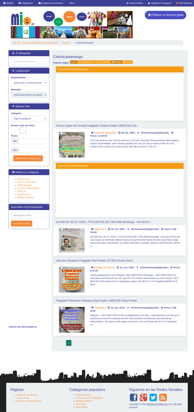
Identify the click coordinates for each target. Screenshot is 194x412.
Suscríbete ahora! (21, 223)
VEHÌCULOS (23, 194)
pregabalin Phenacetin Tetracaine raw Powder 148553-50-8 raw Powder (96, 300)
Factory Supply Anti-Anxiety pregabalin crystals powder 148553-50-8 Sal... (97, 125)
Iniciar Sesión (135, 3)
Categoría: (16, 113)
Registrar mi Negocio (159, 3)
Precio (14, 136)
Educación (99, 229)
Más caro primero (103, 62)
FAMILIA (21, 191)
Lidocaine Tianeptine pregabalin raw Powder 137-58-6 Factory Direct (94, 260)
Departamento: (18, 77)
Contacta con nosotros (50, 3)
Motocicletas (82, 407)
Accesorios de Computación (89, 398)
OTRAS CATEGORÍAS (28, 188)
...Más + (71, 3)
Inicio (8, 2)
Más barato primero (86, 62)
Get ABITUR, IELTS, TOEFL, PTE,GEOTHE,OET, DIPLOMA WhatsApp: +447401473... (104, 222)
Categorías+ (25, 3)
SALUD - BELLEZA (26, 182)
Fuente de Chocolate (105, 132)
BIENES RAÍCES (25, 197)
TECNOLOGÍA (24, 185)
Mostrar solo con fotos (22, 129)
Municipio (16, 89)
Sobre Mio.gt (22, 398)
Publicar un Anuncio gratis (166, 14)
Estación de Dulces (104, 267)
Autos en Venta (83, 395)
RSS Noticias (184, 3)
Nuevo (73, 62)
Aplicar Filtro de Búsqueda (28, 158)
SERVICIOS (23, 179)
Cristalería (99, 307)
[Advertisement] (119, 96)
